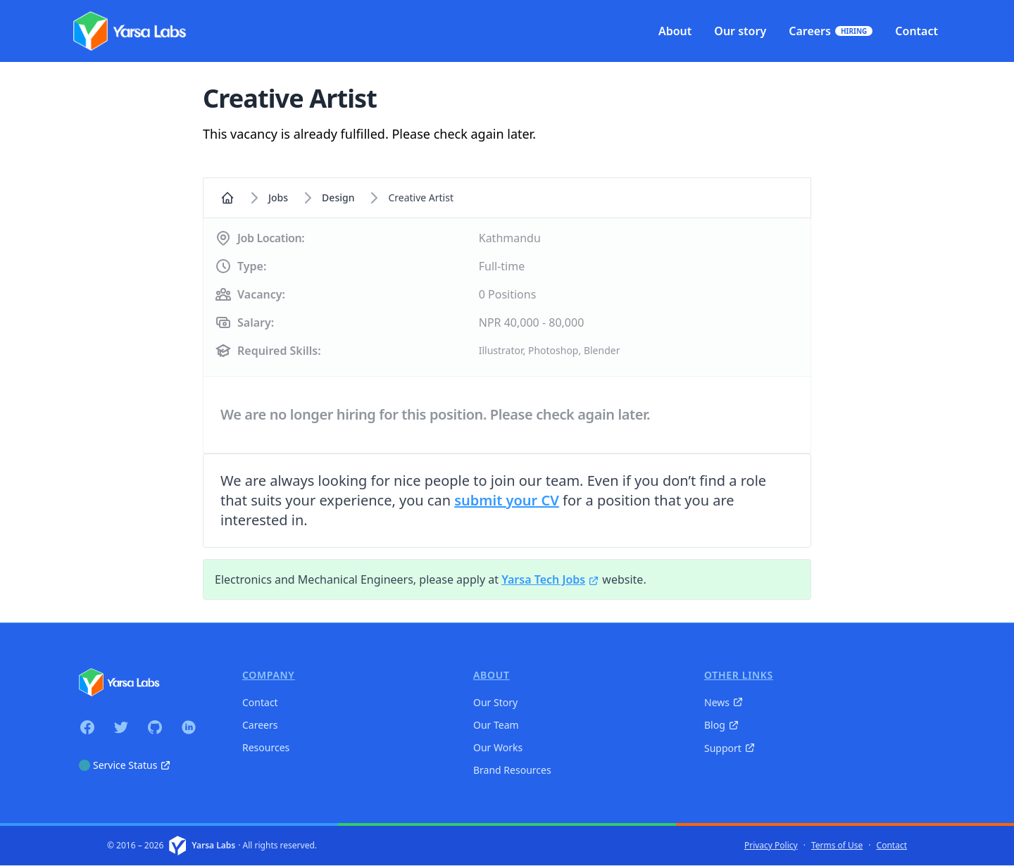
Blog (721, 725)
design (338, 197)
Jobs (278, 197)
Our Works (497, 747)
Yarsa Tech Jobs (550, 579)
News (724, 702)
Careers (259, 725)
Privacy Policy (771, 845)
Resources (265, 747)
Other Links (738, 675)
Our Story (495, 702)
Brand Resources (512, 770)
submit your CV (506, 500)
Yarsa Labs (213, 845)
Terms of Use (837, 845)
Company (268, 675)
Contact (260, 702)
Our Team (496, 725)
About (491, 675)
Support (730, 748)
